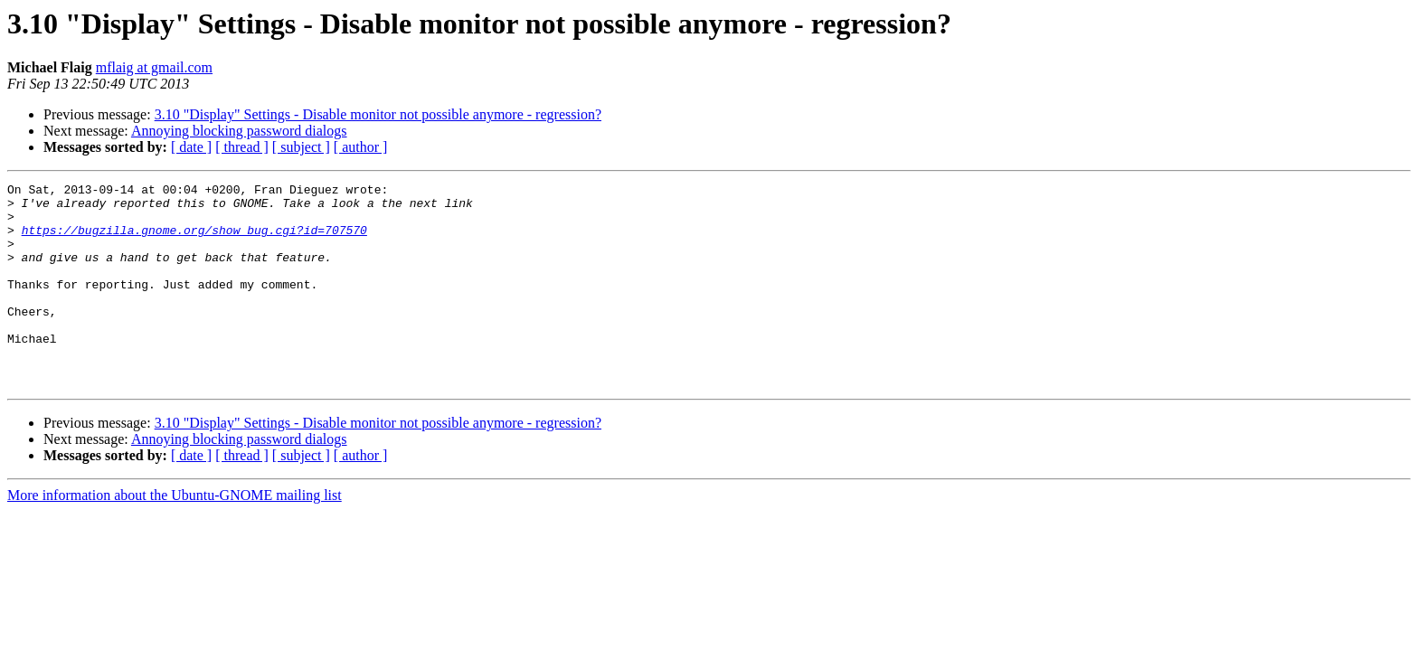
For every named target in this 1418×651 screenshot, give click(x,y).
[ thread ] (242, 147)
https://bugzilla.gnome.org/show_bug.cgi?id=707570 (194, 240)
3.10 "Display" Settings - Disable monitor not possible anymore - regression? (378, 114)
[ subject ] (301, 147)
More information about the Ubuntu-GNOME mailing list (174, 535)
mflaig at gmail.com (154, 67)
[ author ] (361, 147)
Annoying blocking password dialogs (239, 130)
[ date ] (191, 147)
